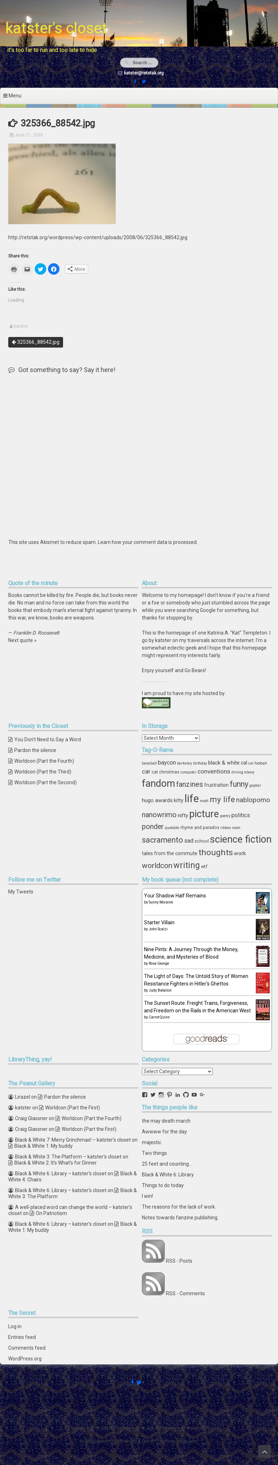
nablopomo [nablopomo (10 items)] (253, 800)
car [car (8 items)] (146, 771)
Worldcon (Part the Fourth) (44, 761)
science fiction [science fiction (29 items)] (241, 839)
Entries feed (22, 1337)
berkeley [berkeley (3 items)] (184, 763)
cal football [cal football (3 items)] (257, 763)
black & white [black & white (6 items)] (224, 763)
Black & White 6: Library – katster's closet (60, 1173)
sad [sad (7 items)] (188, 840)
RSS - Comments (185, 1293)
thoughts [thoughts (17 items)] (215, 852)
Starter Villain (159, 922)
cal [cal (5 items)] (244, 763)
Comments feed (26, 1348)
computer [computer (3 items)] (188, 772)
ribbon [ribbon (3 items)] (225, 827)
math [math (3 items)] (204, 801)
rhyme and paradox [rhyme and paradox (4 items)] (200, 827)
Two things (154, 1153)
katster (21, 326)
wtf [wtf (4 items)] (204, 866)
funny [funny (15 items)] (239, 784)
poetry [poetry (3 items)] (225, 816)
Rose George (159, 963)
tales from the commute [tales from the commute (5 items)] (169, 853)
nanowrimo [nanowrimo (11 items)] (159, 815)
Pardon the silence (35, 750)
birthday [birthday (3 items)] (200, 763)
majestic (151, 1142)
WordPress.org (25, 1359)
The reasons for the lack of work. (179, 1207)
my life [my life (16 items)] (222, 799)
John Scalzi (158, 929)
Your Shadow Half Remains (175, 895)
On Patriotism (51, 1213)
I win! (147, 1196)
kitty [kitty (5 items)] (178, 800)
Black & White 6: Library (168, 1174)
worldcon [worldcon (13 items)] (157, 865)
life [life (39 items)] (191, 798)
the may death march (166, 1121)
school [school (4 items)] (202, 841)
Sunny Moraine (161, 902)
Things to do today (163, 1185)
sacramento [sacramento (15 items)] (162, 839)
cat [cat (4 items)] (155, 772)
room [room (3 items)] (236, 827)
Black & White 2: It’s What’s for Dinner (55, 1163)
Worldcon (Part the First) (72, 1107)
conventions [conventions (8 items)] (213, 771)
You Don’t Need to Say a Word (47, 739)
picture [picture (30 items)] (204, 814)
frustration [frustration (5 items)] (216, 785)
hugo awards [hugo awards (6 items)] (157, 800)
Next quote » (22, 640)
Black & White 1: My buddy (43, 1146)
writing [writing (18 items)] (186, 865)
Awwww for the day (164, 1131)
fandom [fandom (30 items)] (158, 783)
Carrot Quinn (159, 1017)
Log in (14, 1326)
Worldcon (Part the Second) (45, 782)
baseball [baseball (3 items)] (149, 763)
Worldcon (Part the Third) (42, 772)
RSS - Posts (179, 1261)
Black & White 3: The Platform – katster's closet (68, 1157)
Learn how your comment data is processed (147, 542)
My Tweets (20, 892)
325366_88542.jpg (35, 342)
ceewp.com (186, 1441)
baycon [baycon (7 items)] (167, 762)
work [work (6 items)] (240, 853)
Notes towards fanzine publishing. (180, 1217)
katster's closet (56, 28)
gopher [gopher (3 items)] (255, 785)
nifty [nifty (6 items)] (183, 815)
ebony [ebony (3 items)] (249, 772)
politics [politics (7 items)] (240, 815)
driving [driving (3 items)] (237, 772)
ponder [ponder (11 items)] (153, 827)
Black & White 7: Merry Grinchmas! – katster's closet (73, 1140)
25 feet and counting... (167, 1164)
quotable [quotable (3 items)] (172, 827)
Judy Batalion (160, 990)
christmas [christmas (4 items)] (169, 772)
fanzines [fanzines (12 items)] (189, 784)
